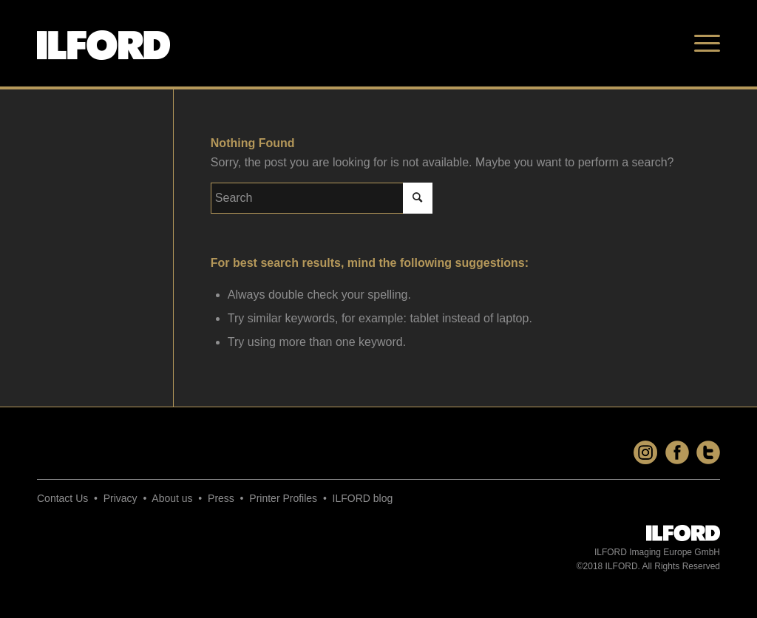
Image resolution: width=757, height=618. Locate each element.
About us (172, 498)
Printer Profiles (283, 498)
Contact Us (62, 498)
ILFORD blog (363, 498)
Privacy (120, 498)
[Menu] (702, 43)
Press (221, 498)
